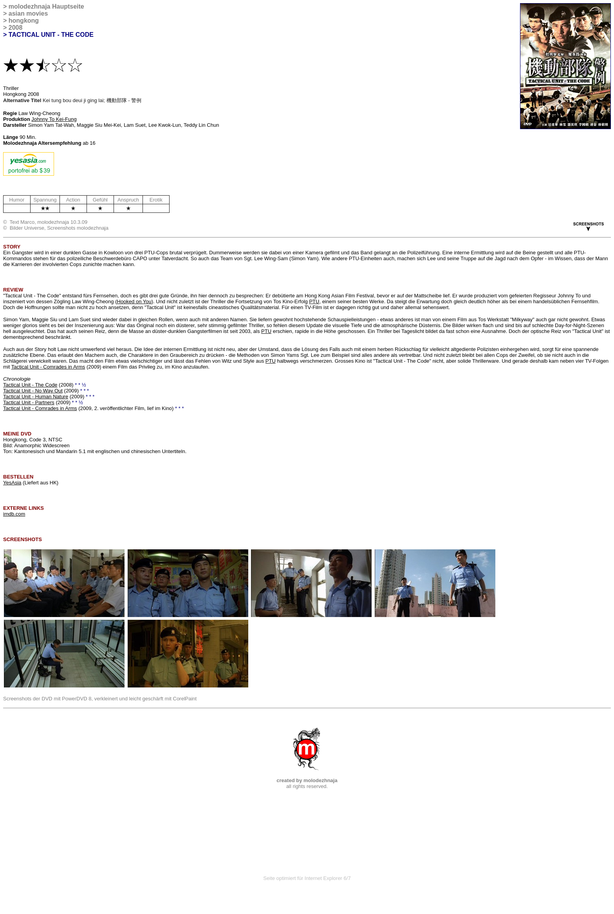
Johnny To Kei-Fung (53, 119)
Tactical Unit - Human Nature (35, 396)
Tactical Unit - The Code (30, 385)
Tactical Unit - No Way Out (33, 391)
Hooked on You (134, 301)
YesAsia (12, 483)
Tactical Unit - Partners (28, 402)
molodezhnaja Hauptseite (46, 6)
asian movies (28, 13)
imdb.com (14, 514)
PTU (314, 301)
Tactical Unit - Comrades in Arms (48, 367)
